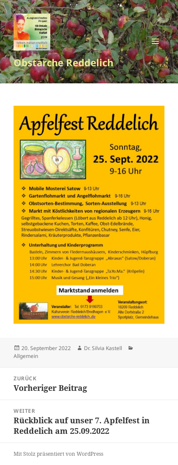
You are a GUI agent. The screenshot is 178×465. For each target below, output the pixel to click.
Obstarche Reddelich (63, 62)
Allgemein (26, 356)
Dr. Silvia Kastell (103, 348)
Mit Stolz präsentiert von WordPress (58, 454)
